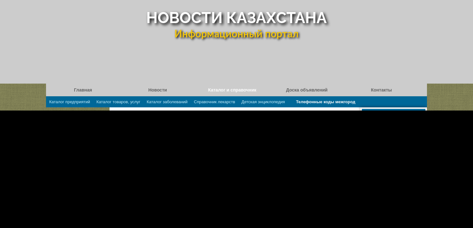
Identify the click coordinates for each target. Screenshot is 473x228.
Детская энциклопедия (263, 101)
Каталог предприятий (69, 101)
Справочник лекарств (214, 101)
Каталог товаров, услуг (118, 101)
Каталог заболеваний (167, 101)
